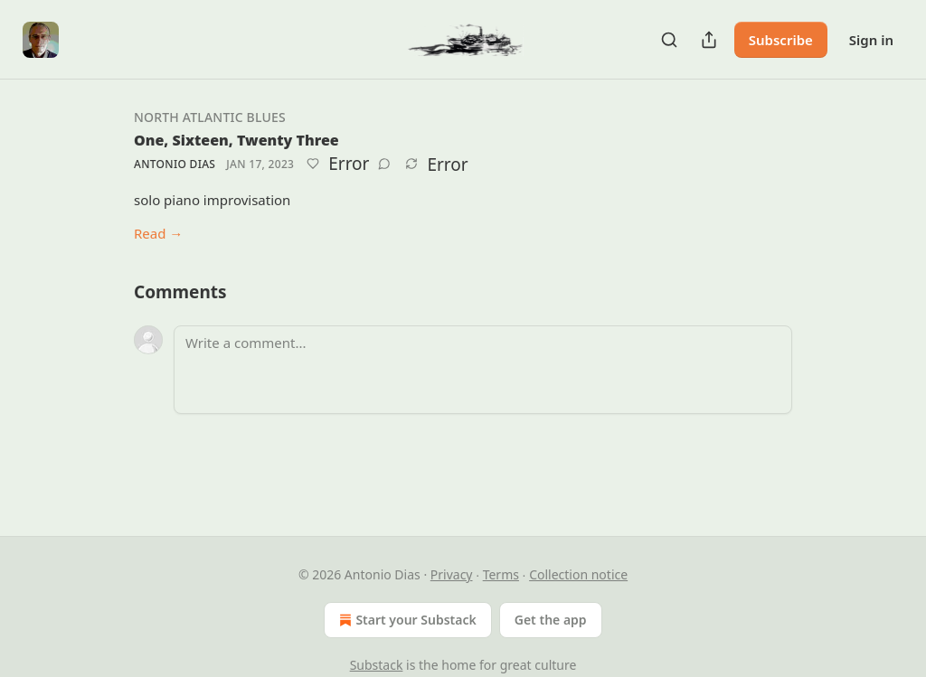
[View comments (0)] (384, 163)
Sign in (871, 40)
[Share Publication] (709, 40)
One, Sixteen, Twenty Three (236, 140)
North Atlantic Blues (210, 117)
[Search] (669, 40)
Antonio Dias (174, 164)
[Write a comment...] (483, 369)
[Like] (313, 163)
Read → (158, 233)
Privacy (451, 574)
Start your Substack (405, 620)
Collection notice (578, 574)
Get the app (551, 619)
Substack (376, 664)
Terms (501, 574)
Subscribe (781, 40)
